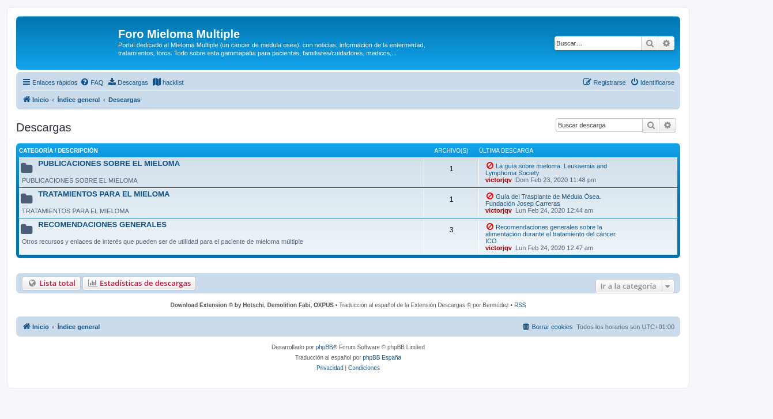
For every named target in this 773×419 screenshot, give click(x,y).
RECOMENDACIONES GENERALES (102, 224)
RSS (520, 305)
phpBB (324, 347)
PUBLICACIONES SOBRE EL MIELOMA (109, 163)
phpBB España (382, 357)
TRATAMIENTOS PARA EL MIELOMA (103, 194)
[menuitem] (91, 82)
